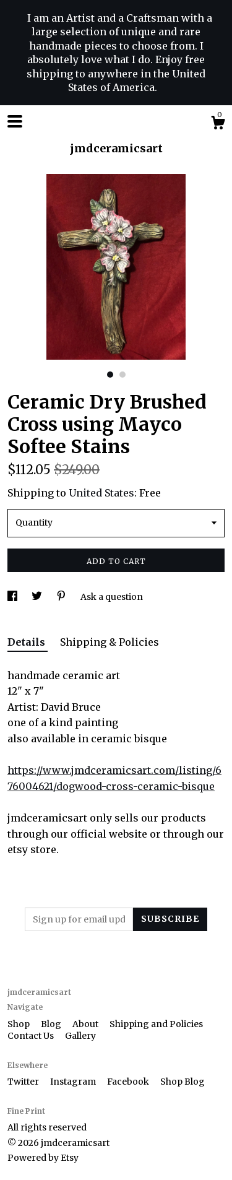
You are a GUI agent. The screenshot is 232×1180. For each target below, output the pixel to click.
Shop (19, 1024)
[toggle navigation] (14, 121)
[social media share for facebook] (13, 596)
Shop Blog (182, 1081)
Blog (52, 1024)
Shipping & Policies (109, 642)
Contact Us (31, 1035)
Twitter (24, 1081)
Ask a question (111, 596)
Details (27, 642)
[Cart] (218, 124)
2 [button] (122, 374)
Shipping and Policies (156, 1024)
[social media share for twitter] (38, 596)
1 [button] (110, 374)
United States (101, 493)
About (86, 1024)
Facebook (129, 1081)
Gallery (80, 1035)
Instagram (74, 1081)
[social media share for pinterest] (62, 596)
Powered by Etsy (43, 1157)
